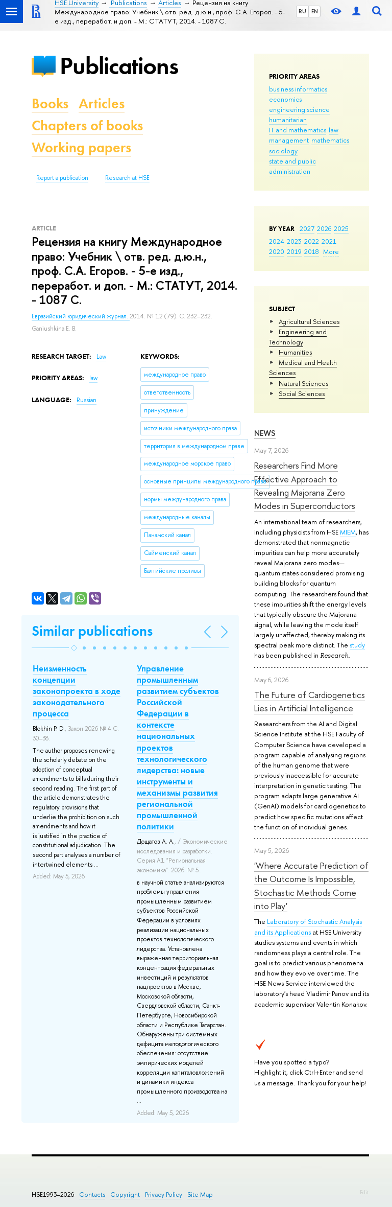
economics (285, 99)
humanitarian (288, 119)
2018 (311, 251)
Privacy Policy (163, 1194)
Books (50, 103)
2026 (324, 228)
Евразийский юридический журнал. (81, 316)
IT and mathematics (297, 129)
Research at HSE (127, 178)
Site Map (200, 1194)
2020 (276, 251)
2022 (311, 241)
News (265, 433)
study (357, 644)
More (331, 251)
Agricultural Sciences (309, 321)
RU (302, 11)
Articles (102, 103)
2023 (294, 241)
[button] (74, 648)
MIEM (348, 532)
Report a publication (62, 178)
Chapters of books (87, 125)
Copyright (125, 1194)
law (333, 129)
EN (314, 11)
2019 (294, 251)
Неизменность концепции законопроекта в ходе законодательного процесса (76, 691)
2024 (276, 241)
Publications (119, 65)
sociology (283, 150)
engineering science (299, 109)
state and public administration (292, 166)
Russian (86, 400)
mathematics (330, 140)
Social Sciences (302, 393)
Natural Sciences (303, 383)
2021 (329, 241)
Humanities (295, 352)
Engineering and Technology (298, 336)
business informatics (298, 89)
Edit (364, 1192)
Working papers (81, 147)
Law (101, 357)
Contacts (92, 1194)
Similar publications (92, 631)
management (289, 140)
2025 (341, 228)
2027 (307, 228)
